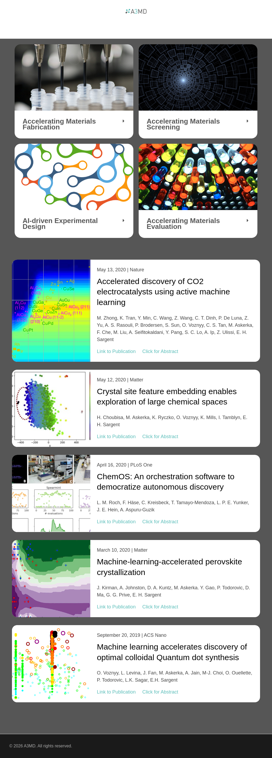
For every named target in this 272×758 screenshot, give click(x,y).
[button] (74, 124)
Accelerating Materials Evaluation (183, 223)
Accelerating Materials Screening (183, 124)
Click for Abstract (160, 351)
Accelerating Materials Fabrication (59, 124)
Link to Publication (116, 351)
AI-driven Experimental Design (60, 223)
